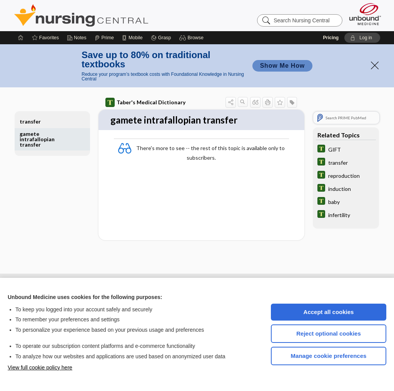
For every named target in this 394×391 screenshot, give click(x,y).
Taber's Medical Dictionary (145, 102)
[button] (192, 37)
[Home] (20, 37)
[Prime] (104, 37)
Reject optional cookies (328, 333)
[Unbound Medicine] (365, 14)
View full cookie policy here (40, 367)
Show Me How (282, 65)
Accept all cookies (329, 312)
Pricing (331, 37)
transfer (30, 121)
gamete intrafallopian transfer (37, 139)
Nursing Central (110, 15)
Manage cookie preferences (329, 356)
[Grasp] (161, 37)
